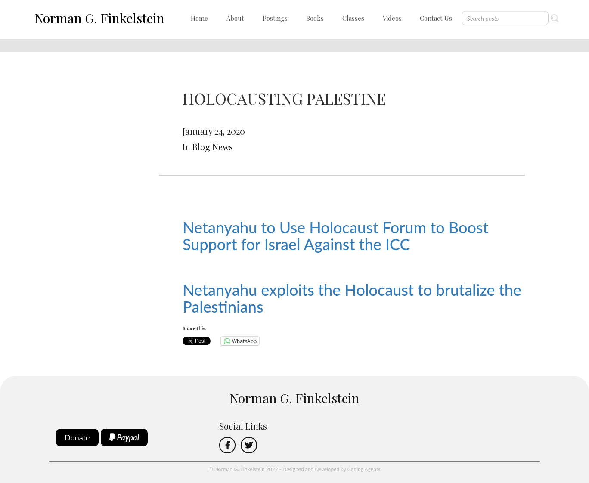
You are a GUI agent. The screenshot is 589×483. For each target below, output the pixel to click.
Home (199, 18)
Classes (353, 18)
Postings (275, 18)
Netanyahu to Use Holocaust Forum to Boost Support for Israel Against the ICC (336, 236)
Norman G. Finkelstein (99, 18)
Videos (392, 18)
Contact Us (436, 18)
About (235, 18)
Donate (77, 437)
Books (315, 18)
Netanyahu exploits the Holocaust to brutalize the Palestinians (352, 298)
